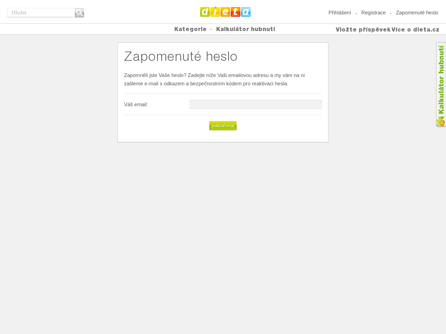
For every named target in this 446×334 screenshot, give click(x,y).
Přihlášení (339, 12)
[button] (223, 125)
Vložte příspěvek (363, 29)
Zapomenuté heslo (417, 12)
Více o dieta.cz (415, 29)
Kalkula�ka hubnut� (440, 84)
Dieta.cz (225, 11)
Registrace (373, 12)
